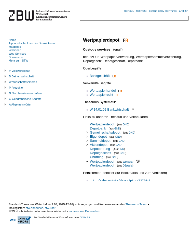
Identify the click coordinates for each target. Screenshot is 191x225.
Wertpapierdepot (102, 124)
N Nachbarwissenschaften (25, 93)
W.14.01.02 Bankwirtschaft (109, 109)
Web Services (17, 53)
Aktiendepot (98, 145)
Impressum (76, 211)
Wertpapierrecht (101, 95)
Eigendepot (98, 136)
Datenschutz (93, 211)
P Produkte (16, 87)
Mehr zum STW (18, 60)
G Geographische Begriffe (25, 98)
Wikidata (127, 161)
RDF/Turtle (141, 11)
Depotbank (98, 128)
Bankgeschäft (100, 76)
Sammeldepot (100, 141)
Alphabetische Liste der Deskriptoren (32, 43)
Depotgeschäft (100, 153)
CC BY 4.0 (85, 217)
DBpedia (127, 165)
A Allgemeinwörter (20, 104)
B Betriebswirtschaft (21, 76)
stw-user (50, 207)
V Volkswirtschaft (19, 70)
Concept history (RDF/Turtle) (162, 11)
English (183, 10)
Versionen (15, 50)
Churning (96, 157)
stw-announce (34, 207)
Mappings (15, 46)
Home (12, 39)
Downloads (16, 57)
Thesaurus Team (136, 204)
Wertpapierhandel (103, 90)
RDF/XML (129, 11)
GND (125, 124)
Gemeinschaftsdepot (105, 132)
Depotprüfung (100, 149)
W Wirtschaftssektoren (23, 82)
